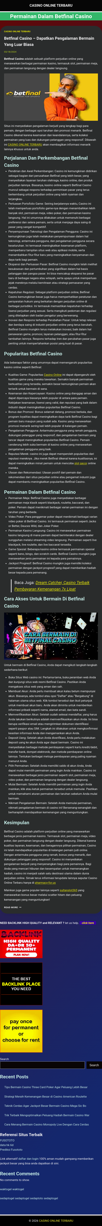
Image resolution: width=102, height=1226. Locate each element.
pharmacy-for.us (45, 882)
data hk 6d (6, 1145)
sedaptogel (7, 1198)
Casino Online (53, 374)
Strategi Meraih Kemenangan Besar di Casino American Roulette (45, 1096)
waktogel (6, 1189)
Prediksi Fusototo (11, 1149)
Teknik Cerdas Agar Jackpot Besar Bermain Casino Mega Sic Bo (45, 1105)
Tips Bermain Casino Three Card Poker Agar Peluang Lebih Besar (46, 1087)
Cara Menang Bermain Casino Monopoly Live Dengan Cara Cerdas (46, 1124)
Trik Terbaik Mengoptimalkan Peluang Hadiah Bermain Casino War (46, 1115)
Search (4, 1059)
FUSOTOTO (7, 1140)
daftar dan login (28, 1158)
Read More (12, 907)
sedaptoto (36, 1198)
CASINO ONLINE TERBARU (17, 31)
